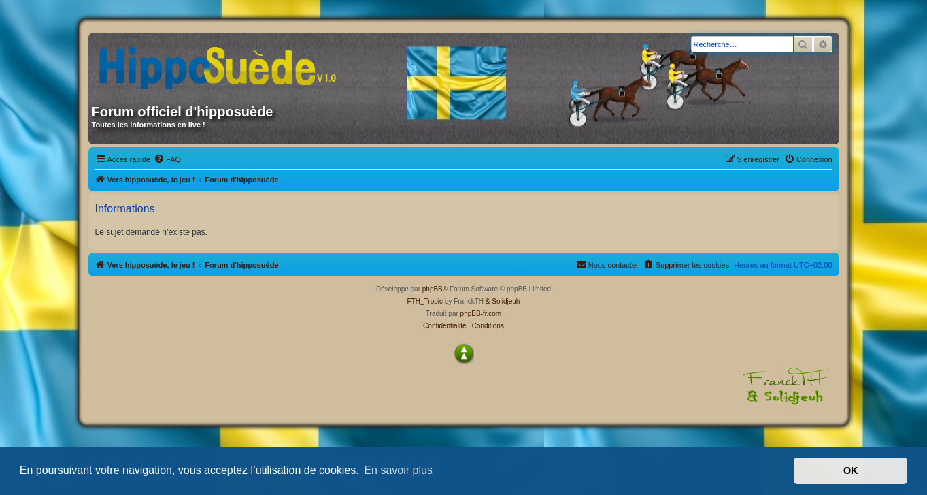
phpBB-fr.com (481, 313)
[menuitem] (167, 159)
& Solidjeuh (503, 301)
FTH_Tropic (425, 301)
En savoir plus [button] (398, 470)
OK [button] (850, 470)
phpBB (432, 289)
